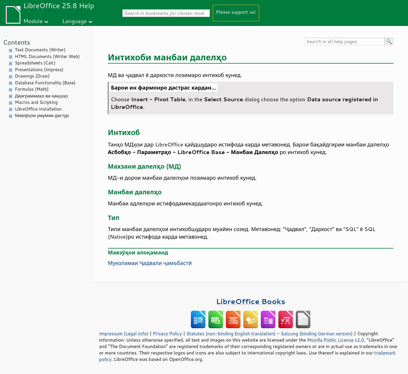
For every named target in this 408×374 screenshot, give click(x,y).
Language (74, 21)
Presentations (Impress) (39, 70)
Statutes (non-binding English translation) (230, 333)
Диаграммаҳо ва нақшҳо (41, 96)
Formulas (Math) (32, 89)
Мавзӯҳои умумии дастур (42, 115)
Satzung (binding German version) (317, 333)
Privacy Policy (167, 333)
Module (33, 21)
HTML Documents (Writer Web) (47, 56)
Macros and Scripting (36, 102)
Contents (16, 42)
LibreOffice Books (250, 301)
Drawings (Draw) (32, 76)
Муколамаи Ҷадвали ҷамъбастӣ (150, 263)
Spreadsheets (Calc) (35, 63)
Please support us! (236, 11)
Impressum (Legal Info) (123, 333)
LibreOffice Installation (38, 109)
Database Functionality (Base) (45, 83)
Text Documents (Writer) (40, 50)
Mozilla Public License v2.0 (335, 340)
